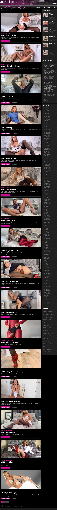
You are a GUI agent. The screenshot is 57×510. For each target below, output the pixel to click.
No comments (14, 41)
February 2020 (47, 216)
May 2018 (46, 247)
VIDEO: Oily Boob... (52, 21)
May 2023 (46, 160)
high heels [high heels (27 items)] (51, 320)
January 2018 (46, 253)
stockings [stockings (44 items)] (49, 349)
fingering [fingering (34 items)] (45, 319)
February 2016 (47, 286)
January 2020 (46, 218)
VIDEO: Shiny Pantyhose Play (9, 312)
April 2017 (46, 266)
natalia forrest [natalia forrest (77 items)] (46, 333)
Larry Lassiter (47, 76)
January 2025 (46, 131)
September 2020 (47, 206)
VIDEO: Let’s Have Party (8, 97)
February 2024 (47, 147)
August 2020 (46, 208)
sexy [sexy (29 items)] (50, 343)
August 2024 (46, 138)
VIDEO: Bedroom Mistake (8, 158)
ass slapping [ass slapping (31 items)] (50, 311)
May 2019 (46, 229)
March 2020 (46, 215)
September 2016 (47, 276)
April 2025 (46, 126)
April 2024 (46, 144)
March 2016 (46, 285)
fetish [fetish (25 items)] (51, 317)
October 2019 (46, 222)
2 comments (14, 467)
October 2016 (46, 274)
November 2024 (47, 133)
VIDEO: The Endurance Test (49, 85)
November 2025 (47, 116)
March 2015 (46, 302)
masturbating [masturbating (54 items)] (45, 330)
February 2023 (47, 164)
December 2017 (47, 254)
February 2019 (47, 234)
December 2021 (47, 184)
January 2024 (46, 148)
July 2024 (45, 139)
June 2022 (46, 176)
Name (45, 70)
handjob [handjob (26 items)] (50, 319)
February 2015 (47, 304)
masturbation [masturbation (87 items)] (45, 332)
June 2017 (46, 263)
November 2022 (47, 168)
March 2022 (46, 180)
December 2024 (47, 132)
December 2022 (47, 167)
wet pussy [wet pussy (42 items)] (52, 352)
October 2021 (46, 187)
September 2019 (47, 224)
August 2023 (46, 155)
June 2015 (46, 298)
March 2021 (46, 197)
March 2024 (46, 145)
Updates (38, 7)
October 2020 (46, 205)
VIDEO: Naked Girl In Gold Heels (10, 66)
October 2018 (46, 240)
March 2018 (46, 250)
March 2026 (46, 110)
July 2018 (45, 244)
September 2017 (47, 259)
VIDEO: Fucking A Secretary (9, 35)
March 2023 (46, 163)
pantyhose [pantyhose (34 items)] (49, 335)
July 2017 (45, 261)
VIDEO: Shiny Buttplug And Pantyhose (12, 251)
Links (54, 7)
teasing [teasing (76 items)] (44, 351)
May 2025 (46, 125)
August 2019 (46, 225)
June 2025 (46, 123)
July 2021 (45, 192)
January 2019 (46, 235)
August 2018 (46, 243)
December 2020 (47, 202)
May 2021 (46, 195)
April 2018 (46, 248)
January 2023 (46, 165)
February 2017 (47, 269)
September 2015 (47, 293)
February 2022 (47, 181)
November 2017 (47, 256)
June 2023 (46, 158)
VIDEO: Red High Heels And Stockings (12, 372)
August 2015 (46, 295)
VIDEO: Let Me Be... (52, 43)
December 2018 (47, 237)
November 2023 (47, 151)
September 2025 (47, 119)
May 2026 (46, 107)
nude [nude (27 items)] (44, 335)
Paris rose (46, 85)
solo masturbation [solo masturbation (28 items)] (46, 348)
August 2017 (46, 260)
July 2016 (45, 279)
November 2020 (47, 203)
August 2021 (46, 190)
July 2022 (45, 174)
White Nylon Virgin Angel (8, 493)
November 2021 (47, 186)
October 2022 (46, 170)
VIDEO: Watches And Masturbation (49, 71)
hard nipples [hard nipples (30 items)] (45, 320)
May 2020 (46, 212)
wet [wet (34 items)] (47, 352)
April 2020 (46, 213)
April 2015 (46, 301)
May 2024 (46, 142)
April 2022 (46, 179)
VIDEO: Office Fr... (52, 36)
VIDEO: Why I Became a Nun (9, 282)
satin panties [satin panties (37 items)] (45, 343)
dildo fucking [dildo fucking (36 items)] (45, 317)
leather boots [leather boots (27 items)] (45, 328)
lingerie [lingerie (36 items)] (51, 328)
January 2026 (46, 113)
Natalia (9, 33)
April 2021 (46, 196)
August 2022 (46, 173)
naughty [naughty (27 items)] (52, 333)
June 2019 (46, 228)
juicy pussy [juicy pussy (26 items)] (45, 327)
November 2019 (47, 221)
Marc (45, 63)
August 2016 (46, 277)
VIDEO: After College (7, 462)
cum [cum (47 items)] (48, 316)
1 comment (14, 317)
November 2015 (47, 290)
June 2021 (46, 193)
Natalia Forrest (10, 279)
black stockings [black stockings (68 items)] (46, 314)
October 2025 (46, 118)
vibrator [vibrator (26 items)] (49, 351)
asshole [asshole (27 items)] (44, 311)
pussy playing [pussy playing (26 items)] (45, 338)
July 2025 (45, 122)
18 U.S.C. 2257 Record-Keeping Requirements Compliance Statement (15, 506)
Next (7, 502)
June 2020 (46, 211)
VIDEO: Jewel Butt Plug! (8, 432)
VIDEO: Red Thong (6, 128)
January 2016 (46, 288)
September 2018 (47, 241)
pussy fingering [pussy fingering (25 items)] (46, 336)
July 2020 (45, 209)
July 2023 (45, 157)
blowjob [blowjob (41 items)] (52, 314)
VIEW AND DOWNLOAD (5, 41)
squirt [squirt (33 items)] (44, 349)
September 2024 (47, 136)
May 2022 (46, 177)
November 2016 (47, 273)
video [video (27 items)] (44, 352)
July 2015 (45, 296)
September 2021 (47, 189)
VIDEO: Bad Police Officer (49, 77)
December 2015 (47, 289)
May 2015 (46, 299)
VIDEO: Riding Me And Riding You (49, 95)
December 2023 (47, 149)
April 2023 (46, 161)
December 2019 (47, 219)
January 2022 (46, 183)
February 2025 (47, 129)
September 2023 (47, 154)
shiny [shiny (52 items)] (44, 344)
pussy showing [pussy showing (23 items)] (45, 340)
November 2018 (47, 238)
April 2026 (46, 109)
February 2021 (47, 199)
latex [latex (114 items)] (50, 327)
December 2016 (47, 272)
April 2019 (46, 231)
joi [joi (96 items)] (52, 324)
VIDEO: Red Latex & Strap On (9, 342)
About (48, 7)
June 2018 (46, 245)
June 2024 (46, 141)
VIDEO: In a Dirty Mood (8, 220)
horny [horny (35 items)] (44, 322)
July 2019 (45, 227)
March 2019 (46, 232)
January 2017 (46, 270)
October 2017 (46, 257)
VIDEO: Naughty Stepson (8, 189)
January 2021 (46, 200)
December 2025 (47, 115)
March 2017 (46, 267)
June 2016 (46, 280)
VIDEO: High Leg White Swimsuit (10, 401)
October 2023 (46, 152)
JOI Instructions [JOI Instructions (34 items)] (46, 325)
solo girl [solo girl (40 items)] (44, 346)
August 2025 (46, 120)
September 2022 (47, 171)
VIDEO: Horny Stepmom (48, 63)
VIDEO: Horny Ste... (52, 50)
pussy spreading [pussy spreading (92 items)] (46, 341)
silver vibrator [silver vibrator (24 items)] (49, 344)
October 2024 (46, 135)
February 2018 (47, 251)
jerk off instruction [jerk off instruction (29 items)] (46, 324)
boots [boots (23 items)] (44, 316)
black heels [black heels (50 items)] (45, 312)
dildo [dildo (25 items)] (52, 316)
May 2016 (46, 282)
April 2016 (46, 283)
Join (43, 7)
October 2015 (46, 292)
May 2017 (46, 264)
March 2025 (46, 128)
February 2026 (47, 112)
